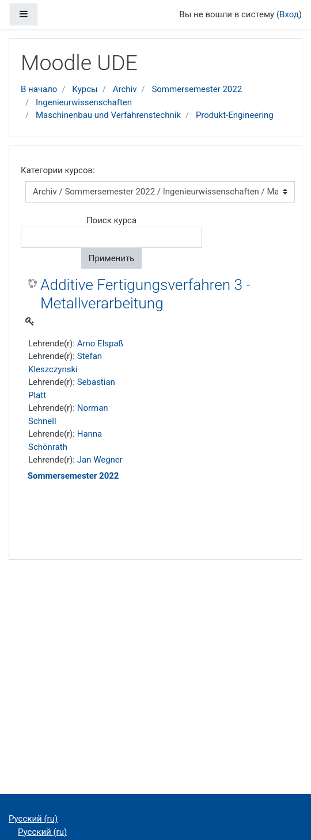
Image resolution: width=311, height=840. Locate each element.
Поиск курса (111, 220)
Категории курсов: (58, 170)
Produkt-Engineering (235, 115)
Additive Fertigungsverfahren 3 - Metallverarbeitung (145, 294)
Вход (289, 14)
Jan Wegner (100, 460)
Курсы (84, 89)
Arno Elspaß (100, 343)
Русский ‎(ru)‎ (33, 819)
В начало (39, 89)
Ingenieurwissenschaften (84, 102)
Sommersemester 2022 (196, 89)
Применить (112, 258)
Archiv (125, 89)
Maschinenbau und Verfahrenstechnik (108, 115)
